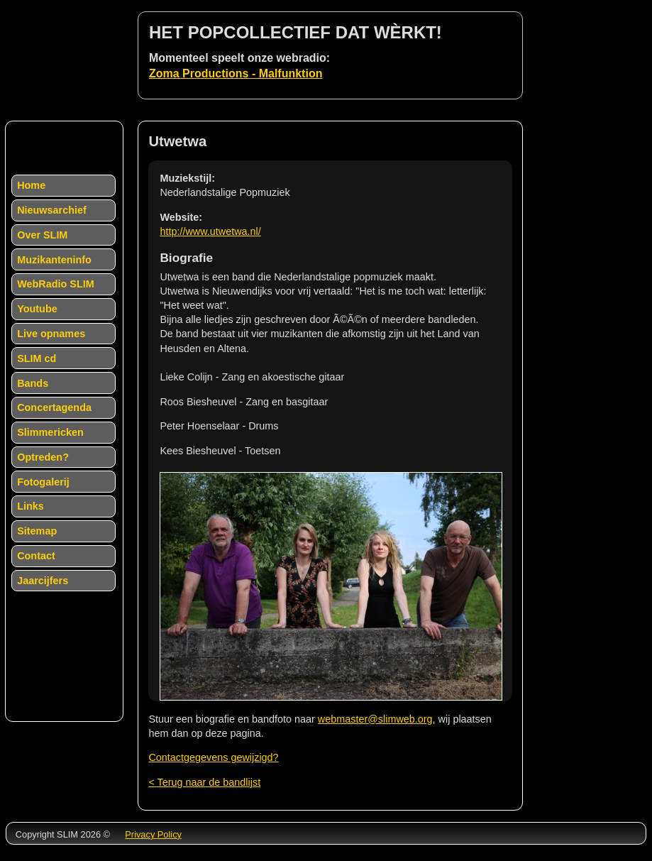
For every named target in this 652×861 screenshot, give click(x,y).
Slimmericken (50, 432)
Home (31, 185)
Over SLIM (42, 235)
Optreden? (43, 457)
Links (30, 506)
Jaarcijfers (42, 580)
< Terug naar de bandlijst (204, 782)
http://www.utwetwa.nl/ (210, 231)
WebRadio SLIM (55, 284)
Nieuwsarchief (52, 210)
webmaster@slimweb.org (375, 719)
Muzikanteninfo (54, 259)
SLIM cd (36, 358)
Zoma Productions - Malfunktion (235, 73)
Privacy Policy (153, 834)
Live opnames (51, 333)
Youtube (37, 308)
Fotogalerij (43, 482)
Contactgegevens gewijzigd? (213, 757)
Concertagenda (54, 407)
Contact (36, 555)
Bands (32, 383)
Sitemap (37, 531)
